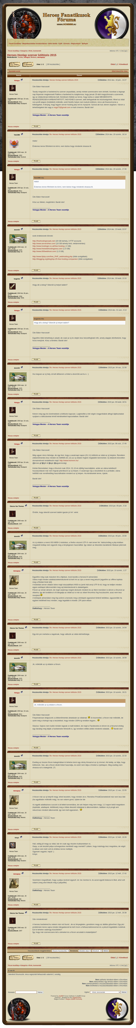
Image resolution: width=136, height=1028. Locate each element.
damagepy (41, 57)
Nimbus (33, 57)
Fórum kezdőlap (13, 51)
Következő (123, 64)
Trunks (20, 57)
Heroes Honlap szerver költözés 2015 (31, 55)
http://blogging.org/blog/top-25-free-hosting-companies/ (55, 259)
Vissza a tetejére (13, 126)
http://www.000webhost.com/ (44, 251)
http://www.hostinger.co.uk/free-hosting (48, 246)
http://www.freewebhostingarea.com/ (47, 249)
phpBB (61, 996)
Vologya (27, 57)
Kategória (24, 51)
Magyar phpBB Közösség (74, 999)
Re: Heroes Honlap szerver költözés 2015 (65, 134)
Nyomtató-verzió (14, 71)
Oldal (113, 64)
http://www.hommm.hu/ (69, 460)
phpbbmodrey (77, 997)
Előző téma (116, 71)
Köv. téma (124, 71)
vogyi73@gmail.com (62, 107)
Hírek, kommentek (35, 51)
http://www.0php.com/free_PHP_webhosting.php (52, 256)
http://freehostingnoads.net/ (43, 241)
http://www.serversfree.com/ (43, 243)
